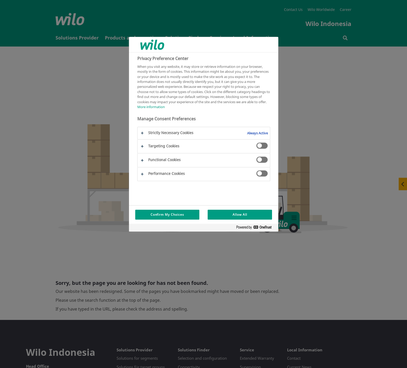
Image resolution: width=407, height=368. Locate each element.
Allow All (240, 214)
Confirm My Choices (167, 214)
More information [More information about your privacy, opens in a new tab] (151, 106)
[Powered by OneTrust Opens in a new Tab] (256, 228)
